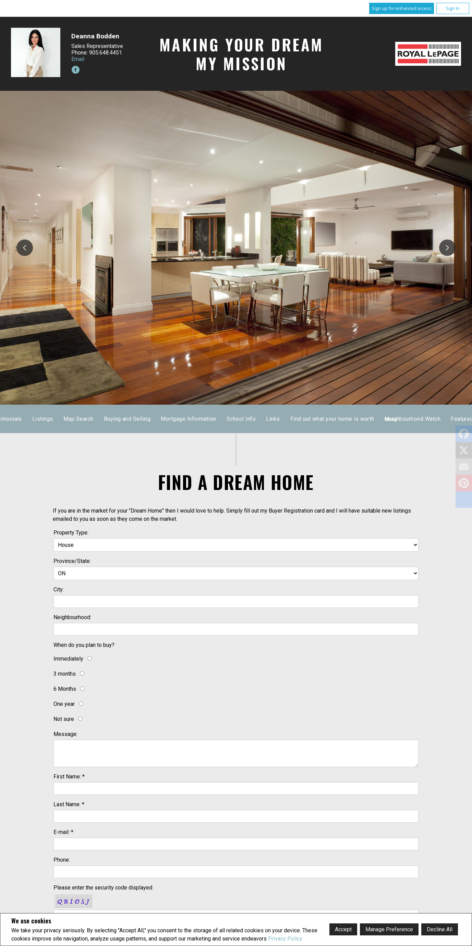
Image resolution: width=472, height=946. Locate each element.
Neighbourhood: (72, 617)
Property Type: (70, 532)
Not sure (63, 719)
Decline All (439, 929)
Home (150, 419)
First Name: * (69, 776)
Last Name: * (68, 804)
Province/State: (72, 561)
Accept (343, 929)
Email (77, 59)
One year (64, 704)
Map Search (257, 419)
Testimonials (184, 419)
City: (58, 589)
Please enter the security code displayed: (103, 887)
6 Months (64, 689)
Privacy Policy (285, 938)
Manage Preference (389, 929)
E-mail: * (63, 832)
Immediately (68, 658)
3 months (64, 674)
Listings (221, 419)
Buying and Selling (305, 419)
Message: (65, 734)
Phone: (61, 860)
